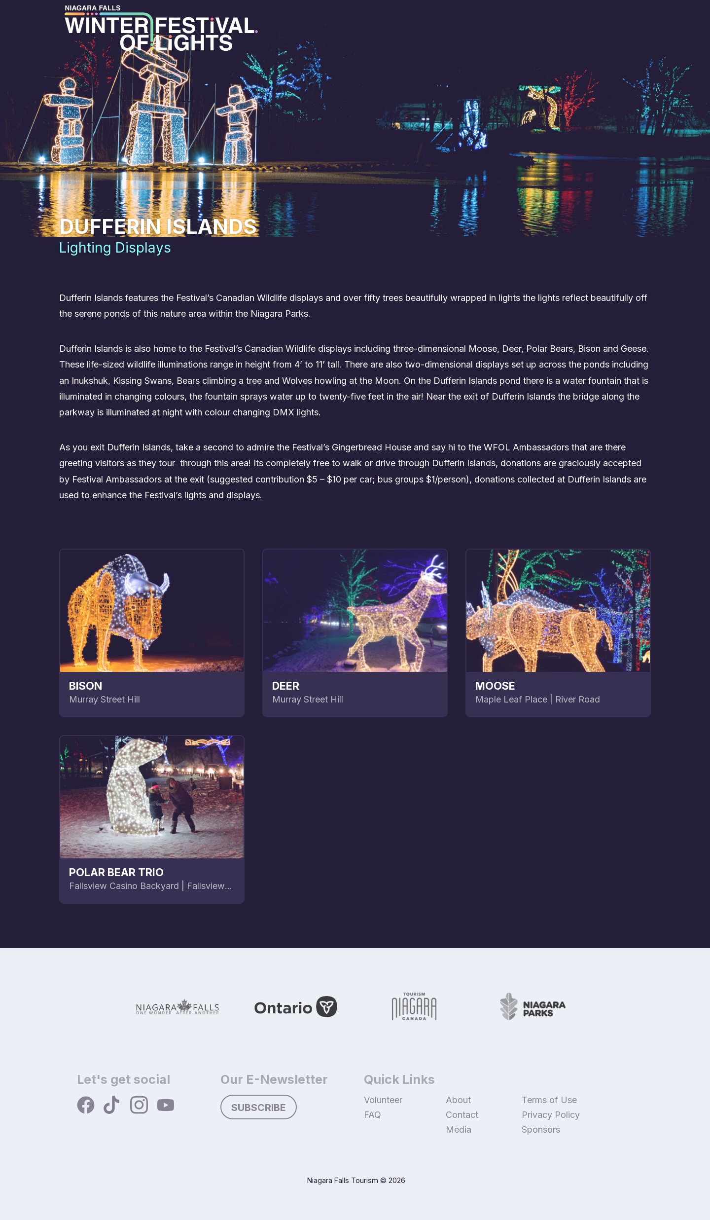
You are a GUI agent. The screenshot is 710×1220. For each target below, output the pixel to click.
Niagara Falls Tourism (342, 1180)
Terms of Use (549, 1100)
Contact (462, 1114)
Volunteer (383, 1100)
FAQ (372, 1114)
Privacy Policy (551, 1114)
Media (458, 1129)
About (458, 1100)
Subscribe (258, 1107)
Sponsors (541, 1129)
